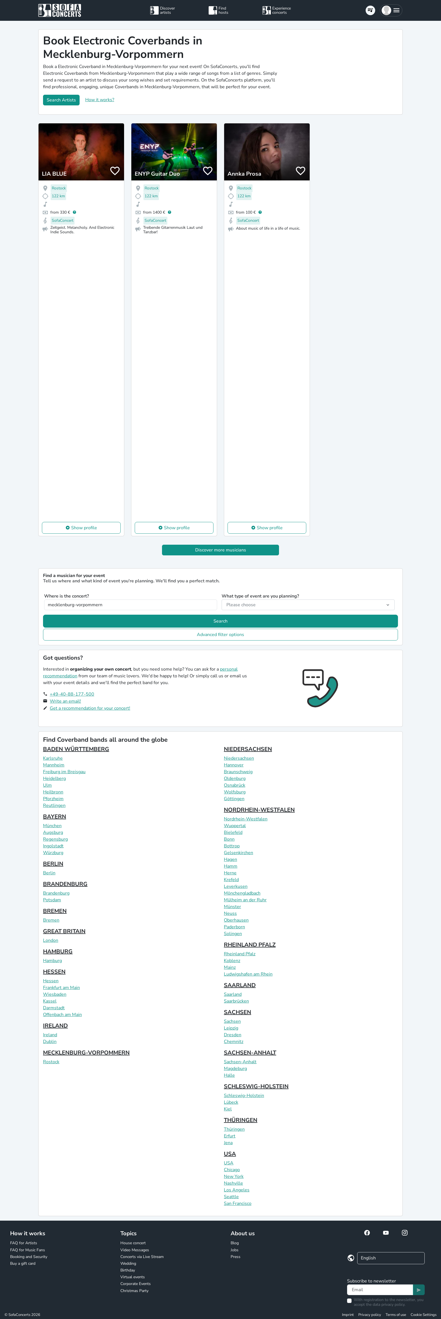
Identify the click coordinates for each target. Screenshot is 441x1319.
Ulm (47, 785)
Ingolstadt (53, 846)
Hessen (50, 981)
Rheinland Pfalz (239, 954)
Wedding (128, 1263)
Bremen (51, 920)
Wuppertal (235, 826)
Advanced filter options (220, 635)
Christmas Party (134, 1290)
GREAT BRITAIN (64, 931)
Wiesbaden (54, 994)
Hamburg (52, 961)
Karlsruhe (53, 758)
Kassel (50, 1001)
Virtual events (132, 1277)
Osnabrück (234, 785)
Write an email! (65, 701)
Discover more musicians (220, 550)
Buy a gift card (22, 1263)
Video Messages (134, 1250)
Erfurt (229, 1136)
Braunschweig (238, 772)
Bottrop (232, 846)
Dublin (50, 1042)
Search (220, 621)
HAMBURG (58, 951)
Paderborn (234, 927)
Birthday (127, 1270)
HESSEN (54, 972)
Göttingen (234, 799)
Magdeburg (235, 1068)
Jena (228, 1143)
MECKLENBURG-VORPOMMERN (86, 1052)
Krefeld (231, 880)
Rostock (51, 1062)
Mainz (230, 967)
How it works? (99, 100)
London (50, 940)
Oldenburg (235, 778)
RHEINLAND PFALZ (250, 945)
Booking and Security (28, 1256)
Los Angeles (236, 1190)
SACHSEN (237, 1012)
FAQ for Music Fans (27, 1250)
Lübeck (231, 1102)
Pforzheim (53, 799)
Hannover (234, 765)
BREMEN (55, 911)
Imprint (348, 1314)
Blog (235, 1243)
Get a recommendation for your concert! (90, 708)
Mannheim (53, 765)
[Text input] (380, 1289)
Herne (230, 873)
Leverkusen (236, 886)
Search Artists (61, 100)
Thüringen (234, 1129)
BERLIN (53, 864)
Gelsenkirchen (238, 853)
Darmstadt (54, 1008)
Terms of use (396, 1314)
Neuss (230, 913)
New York (234, 1176)
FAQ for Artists (23, 1243)
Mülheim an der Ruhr (245, 900)
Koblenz (232, 961)
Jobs (234, 1250)
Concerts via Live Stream (142, 1256)
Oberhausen (236, 920)
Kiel (228, 1109)
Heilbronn (53, 792)
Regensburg (55, 839)
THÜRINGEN (240, 1120)
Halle (229, 1075)
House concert (133, 1243)
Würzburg (53, 853)
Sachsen (232, 1021)
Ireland (50, 1035)
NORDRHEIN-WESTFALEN (259, 810)
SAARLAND (240, 985)
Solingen (233, 934)
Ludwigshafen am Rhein (248, 974)
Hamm (230, 866)
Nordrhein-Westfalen (245, 819)
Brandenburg (56, 893)
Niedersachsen (239, 758)
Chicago (232, 1170)
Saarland (233, 994)
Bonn (229, 839)
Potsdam (52, 900)
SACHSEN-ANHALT (250, 1052)
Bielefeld (233, 832)
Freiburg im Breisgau (64, 772)
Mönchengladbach (242, 893)
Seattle (231, 1197)
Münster (232, 907)
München (52, 826)
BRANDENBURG (65, 884)
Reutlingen (54, 805)
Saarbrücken (236, 1001)
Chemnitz (233, 1042)
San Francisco (237, 1203)
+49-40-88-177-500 (72, 694)
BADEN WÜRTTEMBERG (76, 749)
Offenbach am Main (62, 1015)
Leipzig (231, 1028)
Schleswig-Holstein (244, 1095)
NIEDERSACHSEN (248, 749)
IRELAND (55, 1026)
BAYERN (54, 816)
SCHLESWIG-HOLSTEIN (256, 1086)
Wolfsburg (235, 792)
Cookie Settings (423, 1314)
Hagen (230, 859)
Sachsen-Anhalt (240, 1062)
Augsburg (53, 832)
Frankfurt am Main (61, 988)
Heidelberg (54, 778)
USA (230, 1154)
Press (235, 1256)
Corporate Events (135, 1283)
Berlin (49, 873)
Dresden (232, 1035)
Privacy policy (369, 1314)
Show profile (84, 528)
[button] (391, 10)
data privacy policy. (389, 1304)
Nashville (233, 1183)
